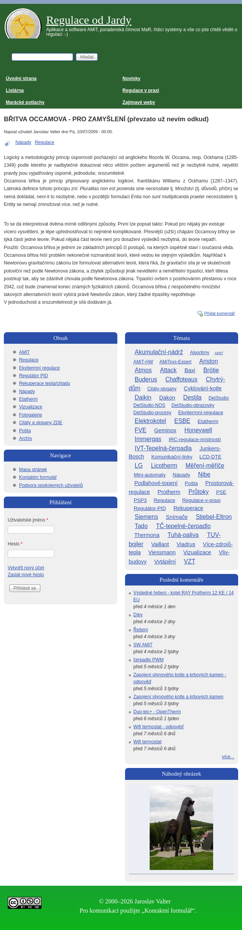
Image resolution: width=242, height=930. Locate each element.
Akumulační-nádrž (159, 352)
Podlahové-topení (156, 483)
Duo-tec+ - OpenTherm (157, 711)
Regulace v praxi (140, 90)
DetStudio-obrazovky (193, 405)
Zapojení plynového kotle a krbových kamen (179, 696)
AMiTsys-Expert (175, 362)
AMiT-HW (143, 362)
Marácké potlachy (25, 102)
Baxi (189, 370)
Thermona (147, 535)
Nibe (204, 474)
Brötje (211, 370)
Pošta (25, 430)
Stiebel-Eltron (214, 517)
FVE (140, 430)
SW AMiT (143, 644)
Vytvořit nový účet (26, 567)
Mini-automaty (150, 475)
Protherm (169, 492)
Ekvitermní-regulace (200, 412)
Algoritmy (199, 352)
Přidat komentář (219, 313)
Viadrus (186, 544)
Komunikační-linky (171, 457)
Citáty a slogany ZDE (40, 422)
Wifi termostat (148, 741)
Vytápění (165, 562)
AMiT (24, 352)
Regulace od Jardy (89, 19)
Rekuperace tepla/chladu (44, 383)
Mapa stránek (33, 469)
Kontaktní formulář (38, 477)
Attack (168, 370)
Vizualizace (30, 407)
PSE (221, 492)
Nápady (23, 142)
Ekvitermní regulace (39, 368)
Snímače (177, 517)
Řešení (141, 629)
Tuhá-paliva (183, 535)
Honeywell (198, 430)
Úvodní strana (21, 78)
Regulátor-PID (150, 508)
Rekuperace (189, 508)
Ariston (208, 361)
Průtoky (199, 491)
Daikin (143, 397)
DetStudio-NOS (149, 405)
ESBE (182, 421)
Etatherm (28, 399)
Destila (192, 397)
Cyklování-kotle (203, 388)
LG (139, 465)
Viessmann (162, 552)
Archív (25, 438)
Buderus (146, 379)
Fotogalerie (30, 415)
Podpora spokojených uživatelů (51, 485)
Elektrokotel (150, 421)
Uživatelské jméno (28, 520)
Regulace (44, 142)
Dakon (167, 398)
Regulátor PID (33, 375)
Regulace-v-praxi (201, 500)
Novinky (131, 78)
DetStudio (219, 398)
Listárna (15, 90)
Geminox (165, 430)
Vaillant (160, 544)
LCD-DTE (210, 457)
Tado (141, 526)
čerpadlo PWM (149, 659)
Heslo (15, 544)
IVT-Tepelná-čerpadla (163, 448)
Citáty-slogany (162, 388)
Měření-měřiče (204, 465)
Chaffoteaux (181, 379)
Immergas (148, 439)
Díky (138, 614)
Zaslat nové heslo (26, 574)
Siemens (146, 517)
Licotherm (164, 465)
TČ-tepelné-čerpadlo (183, 526)
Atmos (143, 370)
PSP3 (140, 500)
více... (228, 756)
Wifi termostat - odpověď (159, 726)
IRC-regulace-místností (195, 439)
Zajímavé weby (138, 102)
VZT (189, 561)
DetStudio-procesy (153, 412)
